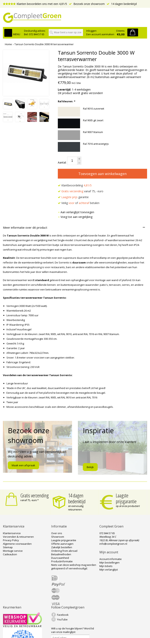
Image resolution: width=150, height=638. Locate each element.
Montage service (13, 551)
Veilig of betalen (78, 203)
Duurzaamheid (60, 558)
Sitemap (8, 547)
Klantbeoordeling (75, 185)
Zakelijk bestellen (61, 547)
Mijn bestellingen (109, 562)
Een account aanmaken (100, 34)
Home (8, 44)
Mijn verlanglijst (108, 569)
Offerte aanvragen (62, 543)
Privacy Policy (11, 540)
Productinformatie (62, 561)
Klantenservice (12, 533)
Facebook (63, 614)
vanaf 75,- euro (80, 191)
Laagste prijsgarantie (126, 498)
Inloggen (91, 30)
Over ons (56, 533)
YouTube (62, 619)
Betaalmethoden (61, 554)
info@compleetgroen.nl (113, 543)
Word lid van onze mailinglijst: (72, 630)
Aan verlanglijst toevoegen (76, 212)
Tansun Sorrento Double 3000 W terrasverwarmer (44, 44)
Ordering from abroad (64, 551)
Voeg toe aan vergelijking (75, 217)
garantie (73, 197)
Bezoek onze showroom (87, 4)
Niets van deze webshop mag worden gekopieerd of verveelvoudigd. (73, 566)
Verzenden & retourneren (18, 536)
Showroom (57, 536)
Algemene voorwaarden (17, 543)
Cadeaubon (10, 554)
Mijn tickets (105, 566)
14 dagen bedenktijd (122, 4)
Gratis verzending (34, 495)
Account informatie (110, 559)
